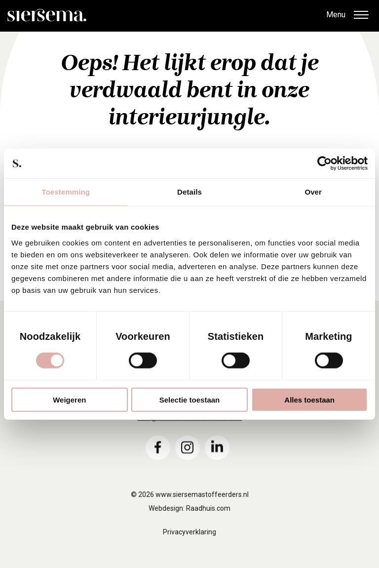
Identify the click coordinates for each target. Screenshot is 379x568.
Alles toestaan (309, 399)
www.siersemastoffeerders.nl (202, 504)
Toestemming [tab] (66, 192)
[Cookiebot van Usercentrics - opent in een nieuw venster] (324, 163)
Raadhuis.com (208, 518)
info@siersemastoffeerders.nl (189, 426)
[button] (361, 16)
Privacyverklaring (189, 541)
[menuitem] (158, 456)
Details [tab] (189, 192)
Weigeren (69, 399)
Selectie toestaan (189, 399)
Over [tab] (313, 192)
